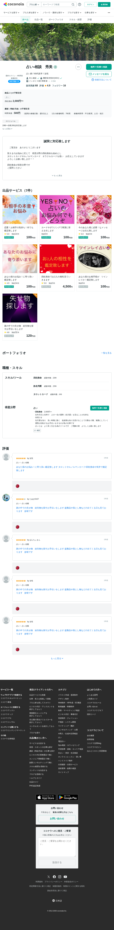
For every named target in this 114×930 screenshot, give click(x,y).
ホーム (25, 19)
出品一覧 (38, 19)
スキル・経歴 (75, 19)
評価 (90, 19)
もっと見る (57, 175)
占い (18, 463)
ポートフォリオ (56, 19)
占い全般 (25, 463)
